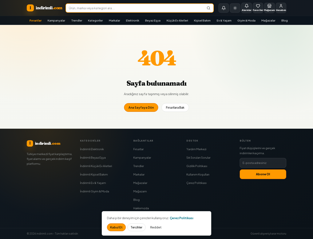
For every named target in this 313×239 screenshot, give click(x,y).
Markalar (114, 20)
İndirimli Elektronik (92, 149)
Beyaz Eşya (153, 20)
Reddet (156, 227)
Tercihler (136, 227)
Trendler (76, 20)
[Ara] (209, 8)
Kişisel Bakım (202, 20)
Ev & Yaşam (224, 20)
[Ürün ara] (135, 8)
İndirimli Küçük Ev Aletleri (96, 166)
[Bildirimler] (223, 8)
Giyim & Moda (246, 20)
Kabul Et (116, 227)
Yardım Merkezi (196, 149)
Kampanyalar (56, 20)
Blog (284, 20)
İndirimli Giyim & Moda (94, 191)
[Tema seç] (235, 8)
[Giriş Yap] (281, 8)
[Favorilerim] (258, 8)
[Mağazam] (269, 8)
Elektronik (132, 20)
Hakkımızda (141, 208)
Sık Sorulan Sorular (198, 157)
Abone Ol (263, 174)
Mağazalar (268, 20)
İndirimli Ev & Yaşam (93, 183)
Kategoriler (95, 20)
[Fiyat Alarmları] (246, 8)
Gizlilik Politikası (196, 166)
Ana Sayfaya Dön (141, 107)
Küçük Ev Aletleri (177, 20)
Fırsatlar (35, 20)
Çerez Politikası (196, 183)
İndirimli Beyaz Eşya (93, 157)
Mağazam (140, 191)
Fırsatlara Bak (175, 107)
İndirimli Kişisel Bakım (94, 174)
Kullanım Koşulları (197, 174)
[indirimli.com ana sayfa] (44, 8)
